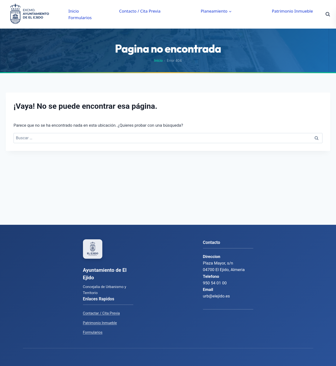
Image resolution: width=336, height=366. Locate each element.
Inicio (73, 11)
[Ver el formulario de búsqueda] (327, 14)
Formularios (80, 17)
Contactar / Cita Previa (101, 313)
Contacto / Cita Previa (139, 11)
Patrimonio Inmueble (292, 11)
